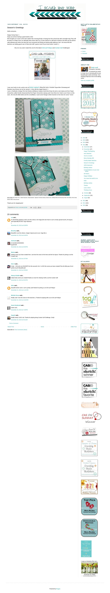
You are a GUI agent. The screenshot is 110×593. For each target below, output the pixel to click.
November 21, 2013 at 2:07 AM (19, 258)
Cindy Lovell (94, 67)
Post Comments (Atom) (21, 329)
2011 (84, 203)
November (87, 149)
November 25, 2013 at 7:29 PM (19, 310)
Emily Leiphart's (34, 87)
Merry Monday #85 (89, 158)
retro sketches (87, 153)
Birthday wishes (88, 167)
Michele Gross (15, 295)
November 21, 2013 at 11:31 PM (19, 290)
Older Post (74, 326)
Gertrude (13, 240)
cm (12, 217)
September (87, 195)
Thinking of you (88, 190)
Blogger (58, 588)
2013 (84, 144)
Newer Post (11, 326)
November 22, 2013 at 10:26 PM (19, 300)
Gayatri (13, 315)
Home (42, 326)
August (86, 197)
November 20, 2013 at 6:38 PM (19, 225)
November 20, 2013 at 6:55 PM (19, 247)
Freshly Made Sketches (90, 160)
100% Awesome (88, 165)
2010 (84, 205)
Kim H (13, 264)
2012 (84, 200)
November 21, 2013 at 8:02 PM (19, 280)
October (86, 193)
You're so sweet (88, 156)
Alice (12, 285)
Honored (84, 53)
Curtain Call (58, 48)
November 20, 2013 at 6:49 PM (19, 235)
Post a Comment (13, 323)
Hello (85, 180)
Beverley (13, 230)
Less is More (87, 187)
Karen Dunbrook (16, 305)
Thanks (86, 185)
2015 (84, 140)
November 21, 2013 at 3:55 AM (19, 270)
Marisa (13, 252)
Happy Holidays (88, 176)
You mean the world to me (91, 178)
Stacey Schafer (15, 275)
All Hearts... (87, 173)
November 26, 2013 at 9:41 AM (19, 319)
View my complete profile (87, 80)
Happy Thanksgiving (89, 151)
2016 (84, 137)
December (87, 146)
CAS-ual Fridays (47, 48)
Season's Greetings (89, 163)
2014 (84, 142)
